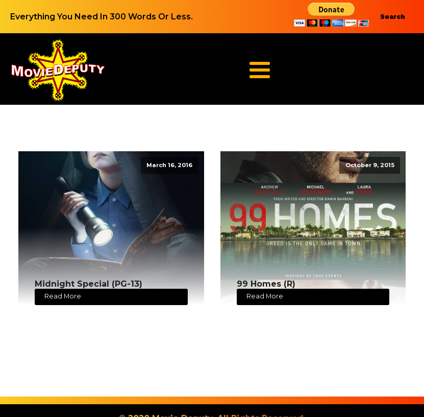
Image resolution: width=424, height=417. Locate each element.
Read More (62, 296)
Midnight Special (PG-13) (88, 284)
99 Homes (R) (266, 284)
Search (392, 16)
